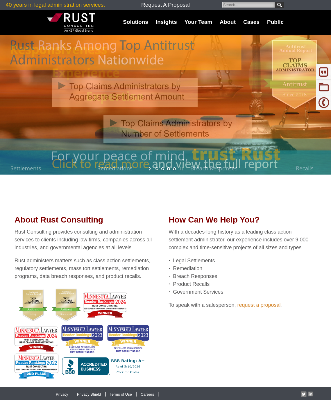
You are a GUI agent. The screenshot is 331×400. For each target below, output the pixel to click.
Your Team (198, 22)
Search (279, 5)
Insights (166, 22)
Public (275, 22)
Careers (147, 394)
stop (181, 169)
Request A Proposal (165, 5)
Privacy (62, 394)
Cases (251, 22)
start (150, 169)
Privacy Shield (89, 394)
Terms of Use (121, 394)
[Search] (248, 5)
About (228, 22)
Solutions (135, 22)
